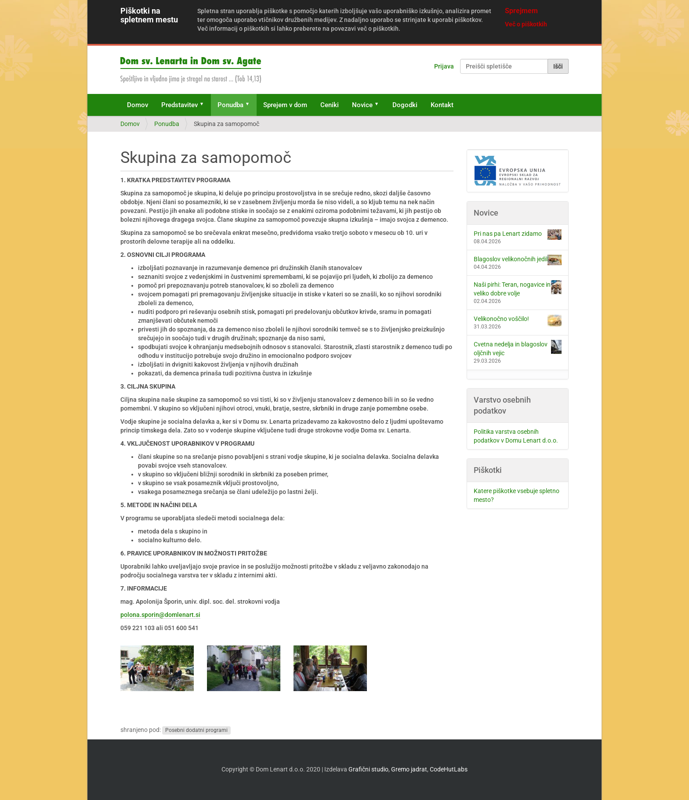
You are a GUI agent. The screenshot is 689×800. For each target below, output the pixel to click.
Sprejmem (521, 11)
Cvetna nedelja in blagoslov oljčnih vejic (518, 348)
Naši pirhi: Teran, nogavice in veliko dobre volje (518, 288)
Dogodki (404, 105)
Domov (137, 105)
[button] (205, 105)
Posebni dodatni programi (196, 730)
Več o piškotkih (526, 24)
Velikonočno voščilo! (518, 320)
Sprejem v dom (285, 105)
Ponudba (230, 105)
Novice (362, 105)
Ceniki (329, 105)
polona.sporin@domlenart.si (160, 614)
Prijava (444, 66)
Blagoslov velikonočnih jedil (518, 260)
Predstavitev (179, 105)
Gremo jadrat (409, 769)
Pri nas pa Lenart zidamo (518, 234)
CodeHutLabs (449, 769)
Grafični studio (368, 769)
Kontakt (442, 105)
